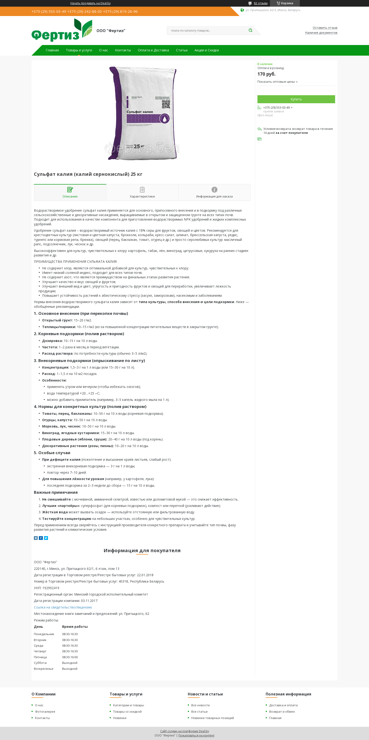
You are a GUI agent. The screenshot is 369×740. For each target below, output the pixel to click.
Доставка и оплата (283, 705)
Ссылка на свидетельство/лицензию (63, 607)
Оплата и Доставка (153, 50)
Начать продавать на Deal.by (90, 3)
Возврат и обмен (282, 711)
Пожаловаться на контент (196, 735)
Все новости (200, 705)
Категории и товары (128, 705)
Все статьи (199, 711)
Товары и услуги (79, 50)
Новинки (119, 718)
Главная (52, 50)
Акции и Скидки (207, 50)
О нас (103, 50)
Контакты (123, 50)
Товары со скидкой (127, 711)
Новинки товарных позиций (212, 718)
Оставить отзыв (325, 27)
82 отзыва (261, 3)
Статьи (182, 50)
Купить (296, 99)
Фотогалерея (45, 711)
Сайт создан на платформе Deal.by (184, 731)
